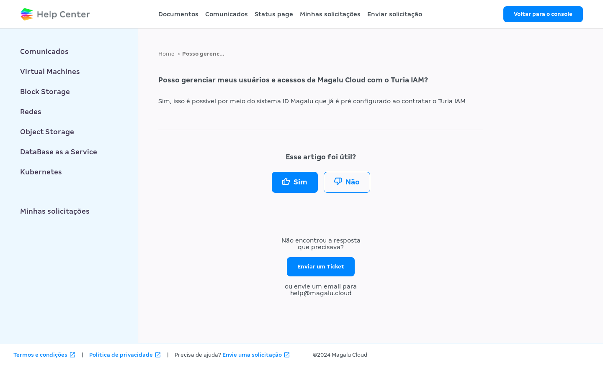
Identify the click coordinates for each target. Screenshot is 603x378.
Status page (274, 14)
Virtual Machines (50, 72)
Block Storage (45, 92)
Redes (30, 112)
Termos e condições (40, 355)
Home (166, 54)
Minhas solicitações (330, 14)
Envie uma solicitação (252, 355)
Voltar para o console (543, 14)
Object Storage (47, 132)
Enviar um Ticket (320, 266)
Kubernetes (41, 172)
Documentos (178, 14)
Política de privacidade (121, 355)
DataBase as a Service (58, 152)
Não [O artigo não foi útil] (352, 182)
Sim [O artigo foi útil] (300, 182)
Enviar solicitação (394, 14)
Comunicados (226, 14)
